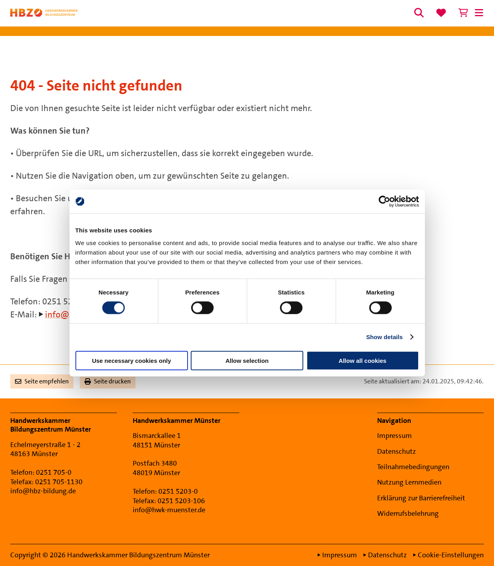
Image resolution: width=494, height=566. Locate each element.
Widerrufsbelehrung (408, 513)
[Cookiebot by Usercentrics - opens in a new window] (384, 202)
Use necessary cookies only (131, 360)
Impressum (394, 435)
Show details (384, 337)
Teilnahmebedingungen (413, 467)
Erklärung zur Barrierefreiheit (421, 498)
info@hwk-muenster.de (169, 510)
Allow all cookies (363, 360)
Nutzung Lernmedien (409, 482)
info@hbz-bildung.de (43, 491)
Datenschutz (396, 451)
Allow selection (247, 360)
